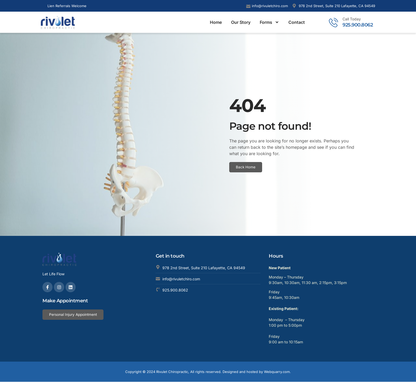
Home (216, 22)
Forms (269, 22)
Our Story (240, 22)
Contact (296, 22)
